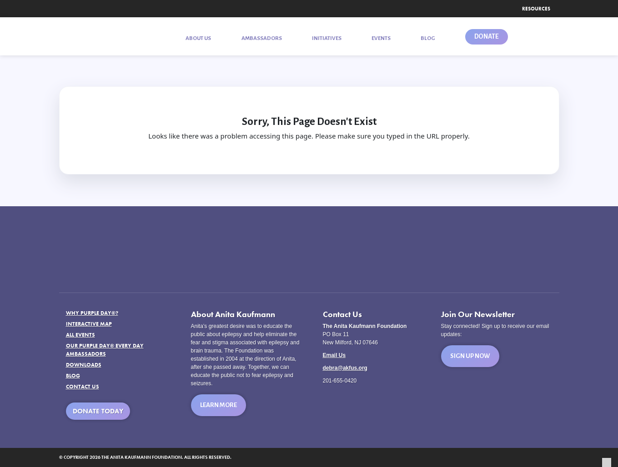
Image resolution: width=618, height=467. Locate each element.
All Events (80, 334)
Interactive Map (89, 324)
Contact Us (82, 386)
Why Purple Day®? (92, 313)
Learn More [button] (218, 405)
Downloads (83, 364)
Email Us (334, 355)
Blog (73, 375)
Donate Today (98, 411)
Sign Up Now (470, 356)
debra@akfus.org (345, 368)
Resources (536, 8)
